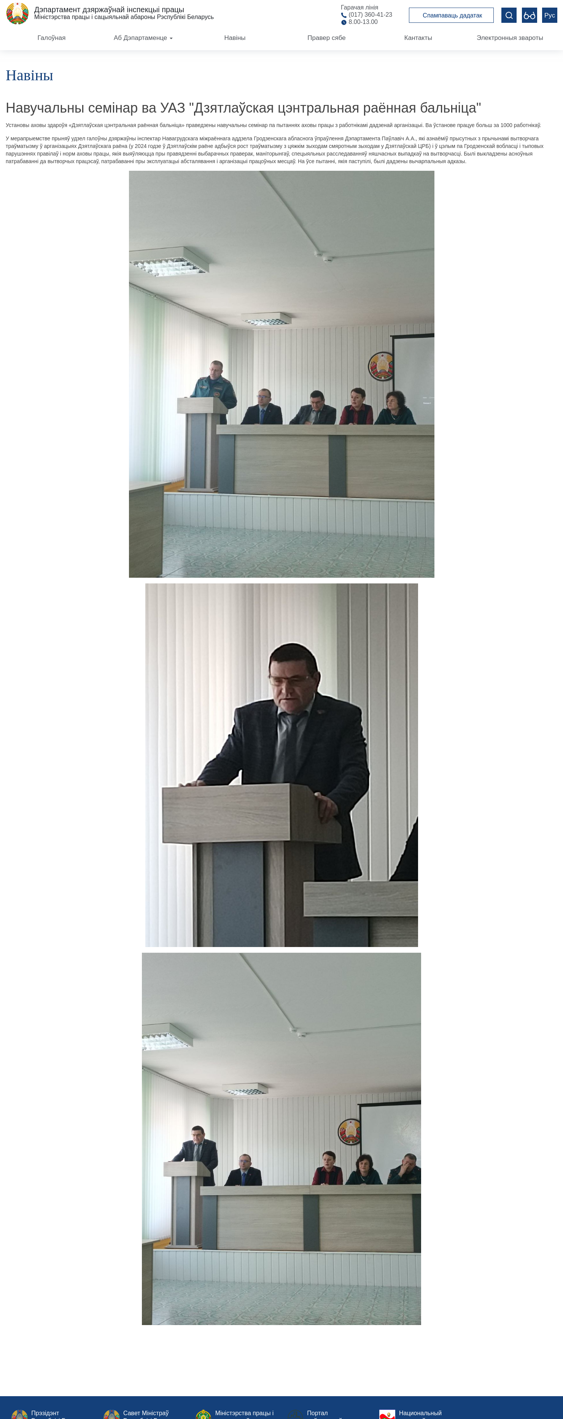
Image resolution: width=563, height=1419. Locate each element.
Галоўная (52, 37)
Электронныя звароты (510, 37)
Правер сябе (326, 37)
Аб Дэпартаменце (143, 37)
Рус (549, 15)
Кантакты (418, 37)
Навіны (234, 37)
